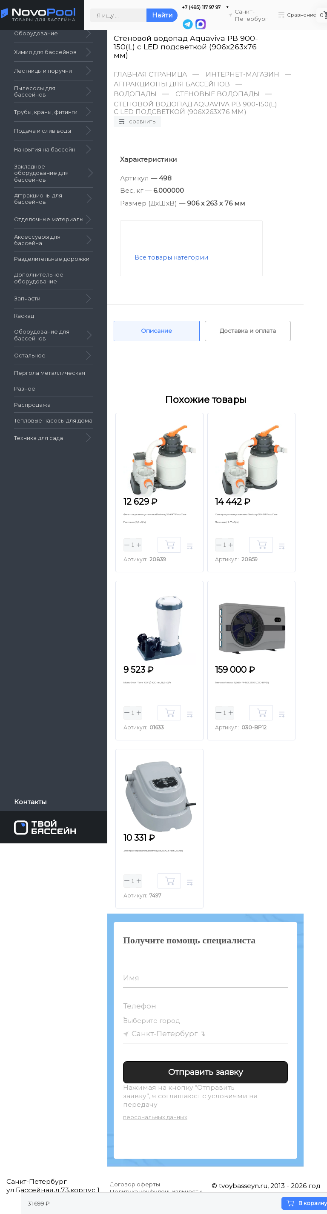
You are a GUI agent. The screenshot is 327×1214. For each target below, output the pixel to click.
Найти (157, 15)
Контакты (30, 802)
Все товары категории (171, 258)
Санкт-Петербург (165, 1038)
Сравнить (137, 121)
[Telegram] (183, 25)
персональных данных (155, 1122)
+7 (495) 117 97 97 (196, 7)
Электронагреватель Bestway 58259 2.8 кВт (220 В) (155, 860)
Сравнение (296, 15)
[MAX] (195, 24)
